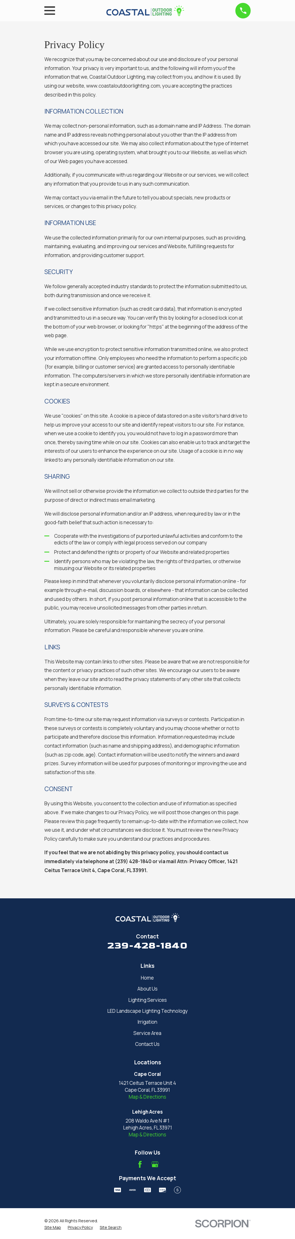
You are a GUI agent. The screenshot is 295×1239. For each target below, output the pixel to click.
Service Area (147, 1033)
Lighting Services (147, 1000)
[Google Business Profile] (155, 1164)
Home (147, 977)
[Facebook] (140, 1164)
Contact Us (147, 1044)
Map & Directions (147, 1096)
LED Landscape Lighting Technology (147, 1011)
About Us (147, 988)
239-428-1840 (147, 945)
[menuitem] (52, 1227)
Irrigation (147, 1022)
